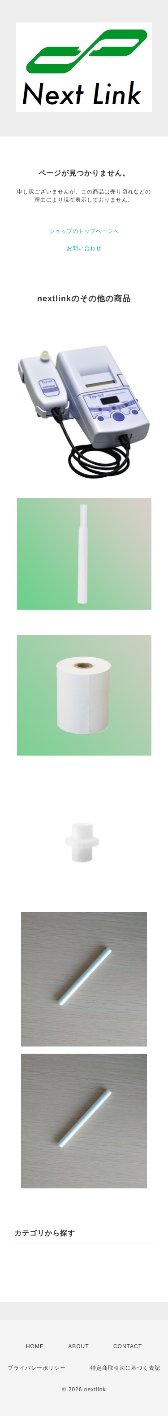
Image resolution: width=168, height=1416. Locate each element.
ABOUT (78, 1346)
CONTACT (127, 1346)
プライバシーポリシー (37, 1368)
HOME (35, 1346)
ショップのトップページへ (84, 231)
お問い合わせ (84, 248)
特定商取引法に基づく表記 (125, 1368)
